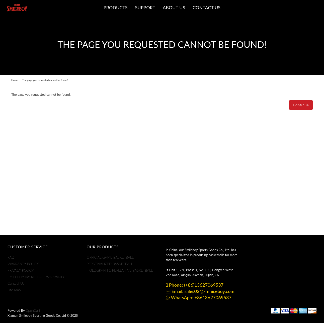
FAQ (11, 257)
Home (14, 79)
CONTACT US (206, 7)
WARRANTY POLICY (23, 264)
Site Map (14, 290)
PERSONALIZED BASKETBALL (110, 264)
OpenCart (33, 310)
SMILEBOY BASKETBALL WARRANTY (36, 277)
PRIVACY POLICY (21, 270)
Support (145, 7)
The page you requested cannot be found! (45, 79)
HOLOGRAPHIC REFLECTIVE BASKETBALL (120, 270)
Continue (301, 105)
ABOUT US (174, 7)
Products (116, 7)
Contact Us (16, 283)
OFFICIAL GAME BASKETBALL (110, 257)
